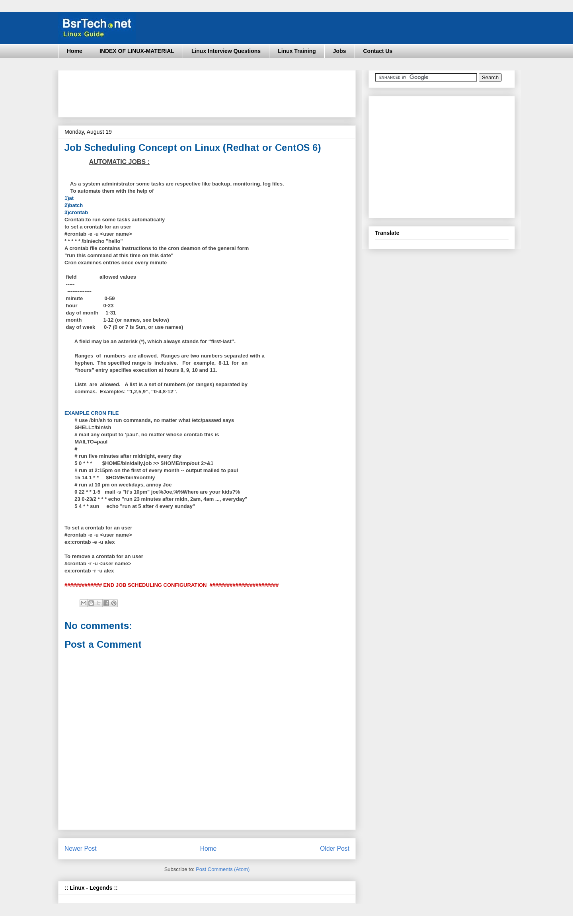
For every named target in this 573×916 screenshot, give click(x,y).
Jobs (339, 51)
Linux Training (297, 51)
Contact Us (378, 51)
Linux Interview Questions (226, 51)
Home (74, 51)
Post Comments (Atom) (222, 869)
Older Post (334, 848)
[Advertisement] (209, 91)
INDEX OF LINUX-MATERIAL (136, 51)
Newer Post (80, 848)
